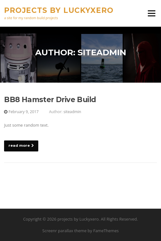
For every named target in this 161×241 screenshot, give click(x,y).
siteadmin (72, 111)
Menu (151, 13)
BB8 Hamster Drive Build (50, 99)
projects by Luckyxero (59, 10)
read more (21, 145)
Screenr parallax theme (64, 230)
